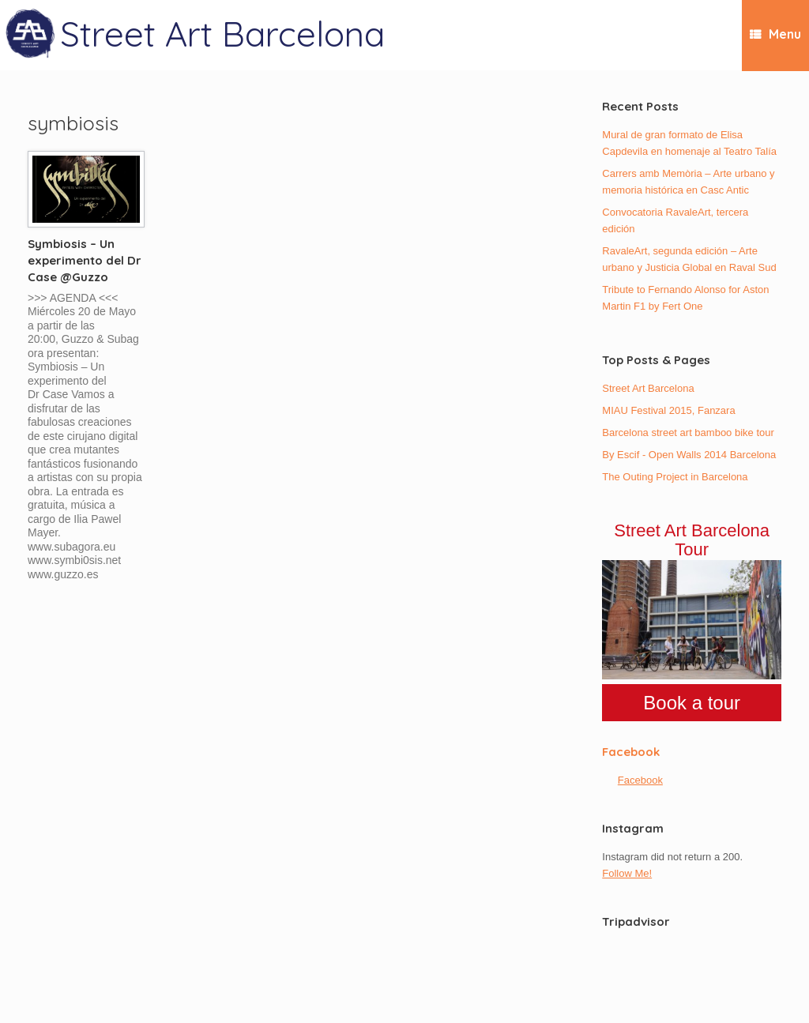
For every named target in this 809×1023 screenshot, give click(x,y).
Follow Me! (627, 873)
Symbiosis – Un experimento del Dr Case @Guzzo (84, 260)
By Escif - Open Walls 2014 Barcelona (689, 455)
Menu (775, 34)
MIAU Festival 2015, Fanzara (668, 410)
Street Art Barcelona (648, 388)
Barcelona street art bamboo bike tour (688, 432)
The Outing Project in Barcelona (674, 477)
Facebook (631, 751)
